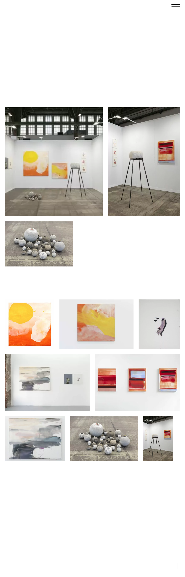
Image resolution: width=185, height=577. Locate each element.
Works (46, 65)
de (60, 484)
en (67, 484)
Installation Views (19, 65)
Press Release (70, 65)
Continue (168, 565)
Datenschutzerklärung (138, 567)
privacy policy (124, 563)
